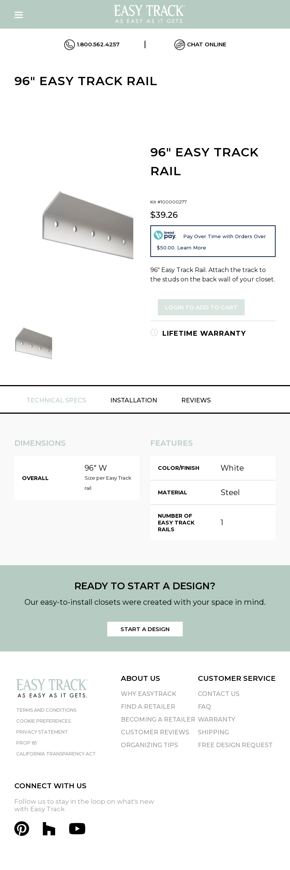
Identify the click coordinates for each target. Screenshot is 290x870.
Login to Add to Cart (201, 307)
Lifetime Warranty (198, 333)
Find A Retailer (148, 706)
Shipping (213, 732)
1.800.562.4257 (92, 44)
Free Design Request (235, 745)
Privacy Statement (42, 732)
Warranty (216, 719)
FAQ (204, 706)
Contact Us (218, 693)
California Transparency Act (56, 754)
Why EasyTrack (148, 693)
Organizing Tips (149, 745)
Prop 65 (26, 743)
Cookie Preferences (43, 721)
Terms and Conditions (46, 710)
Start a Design (145, 629)
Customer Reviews (155, 732)
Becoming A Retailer (158, 719)
